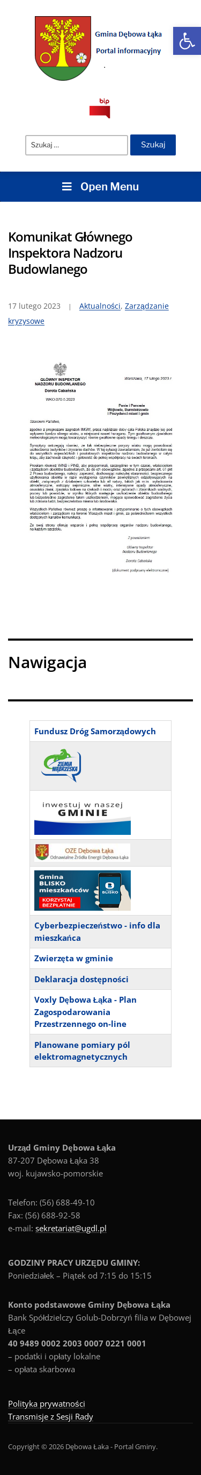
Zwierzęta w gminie (73, 958)
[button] (187, 41)
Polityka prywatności (46, 1403)
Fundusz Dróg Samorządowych (95, 731)
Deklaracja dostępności (81, 979)
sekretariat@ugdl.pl (71, 1228)
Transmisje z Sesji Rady (50, 1416)
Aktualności (100, 306)
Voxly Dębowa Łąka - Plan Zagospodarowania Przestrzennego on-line (85, 1011)
